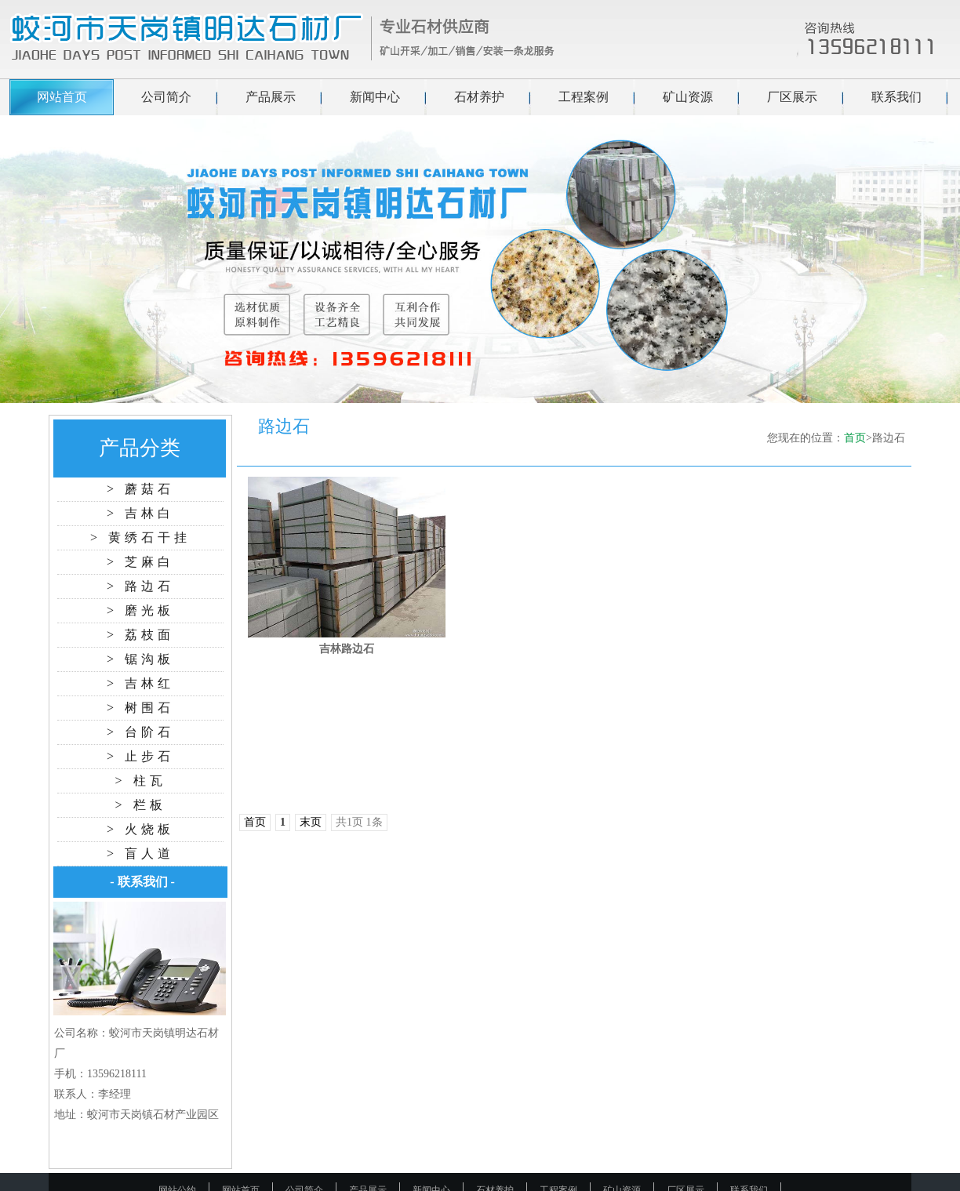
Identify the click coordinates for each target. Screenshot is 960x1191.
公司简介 (166, 96)
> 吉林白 (140, 513)
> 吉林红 (140, 683)
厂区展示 (792, 96)
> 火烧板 (140, 829)
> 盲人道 (140, 853)
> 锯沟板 (140, 659)
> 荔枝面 (140, 634)
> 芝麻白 (140, 561)
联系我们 (896, 96)
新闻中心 (375, 96)
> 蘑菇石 (140, 489)
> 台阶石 (140, 732)
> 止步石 (140, 756)
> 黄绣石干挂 (140, 537)
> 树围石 (140, 707)
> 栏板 (140, 805)
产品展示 (270, 96)
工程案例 (583, 96)
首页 (855, 438)
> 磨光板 (140, 610)
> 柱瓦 (140, 780)
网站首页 (62, 96)
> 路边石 (140, 586)
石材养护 (479, 96)
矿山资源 (688, 96)
